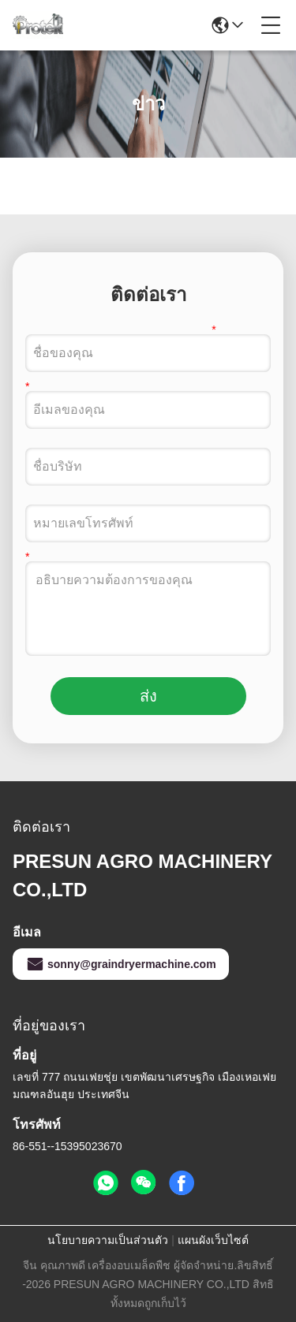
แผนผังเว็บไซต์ (213, 1240)
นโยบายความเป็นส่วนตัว (107, 1240)
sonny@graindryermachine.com (120, 964)
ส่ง (148, 696)
